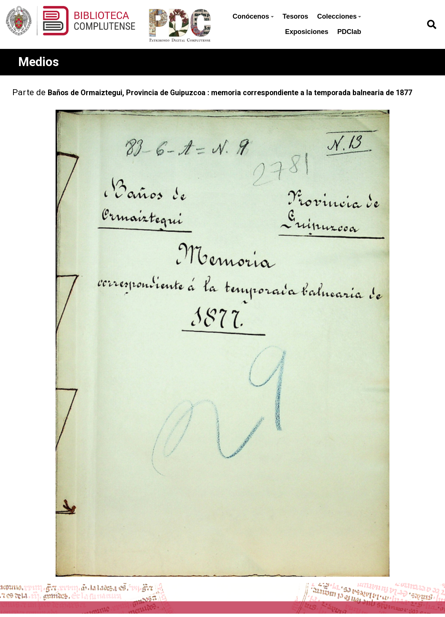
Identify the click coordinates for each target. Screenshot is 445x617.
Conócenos (253, 16)
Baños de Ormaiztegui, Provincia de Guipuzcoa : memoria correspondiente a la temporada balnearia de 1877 (230, 92)
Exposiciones (306, 31)
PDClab (349, 31)
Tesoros (295, 16)
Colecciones (339, 16)
